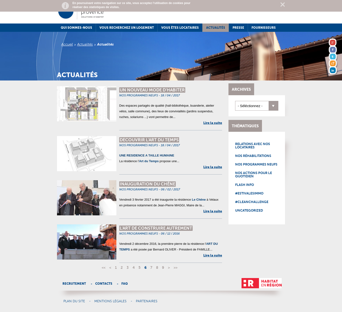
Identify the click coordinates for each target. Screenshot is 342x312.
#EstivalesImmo (249, 193)
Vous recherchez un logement (127, 27)
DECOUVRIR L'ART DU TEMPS (149, 139)
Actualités (215, 27)
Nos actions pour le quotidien (253, 174)
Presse (238, 27)
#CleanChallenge (251, 201)
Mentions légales (110, 301)
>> (175, 267)
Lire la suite (212, 123)
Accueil (67, 44)
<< (103, 267)
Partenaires (146, 301)
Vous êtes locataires (180, 27)
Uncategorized (249, 210)
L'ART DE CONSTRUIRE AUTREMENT (156, 228)
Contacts (103, 283)
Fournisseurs (264, 27)
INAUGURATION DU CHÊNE (147, 184)
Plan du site (74, 301)
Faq (124, 283)
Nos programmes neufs (256, 164)
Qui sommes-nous (76, 27)
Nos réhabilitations (253, 155)
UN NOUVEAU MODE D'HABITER (152, 90)
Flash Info (244, 184)
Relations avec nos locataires (252, 145)
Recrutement (74, 283)
